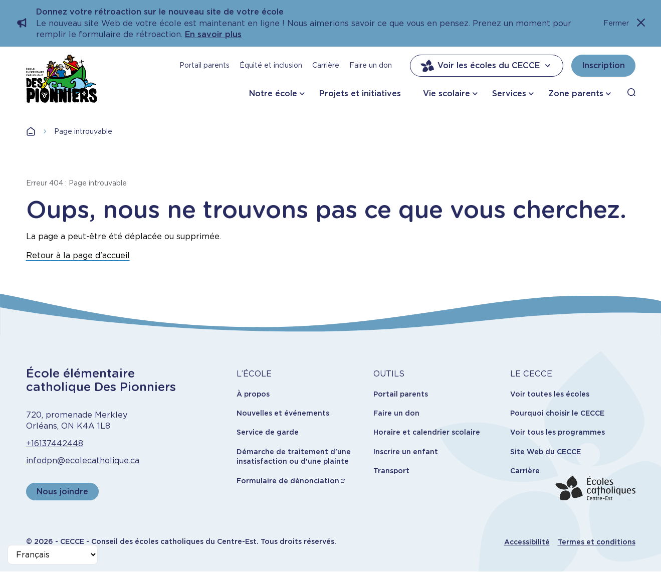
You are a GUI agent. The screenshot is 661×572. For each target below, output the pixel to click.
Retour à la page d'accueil (78, 255)
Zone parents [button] (575, 93)
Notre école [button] (273, 93)
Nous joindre (62, 491)
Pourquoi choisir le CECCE (557, 413)
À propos (253, 394)
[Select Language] (53, 554)
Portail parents (204, 65)
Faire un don (370, 65)
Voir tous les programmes (557, 432)
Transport (391, 471)
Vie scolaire (446, 93)
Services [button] (509, 93)
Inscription (603, 65)
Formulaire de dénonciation (288, 481)
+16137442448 (54, 443)
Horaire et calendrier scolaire (426, 432)
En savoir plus (213, 34)
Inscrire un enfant (405, 452)
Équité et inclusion (271, 65)
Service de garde (268, 432)
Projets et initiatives (360, 93)
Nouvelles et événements (283, 413)
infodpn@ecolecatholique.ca (82, 460)
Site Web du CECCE (545, 452)
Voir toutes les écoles (549, 394)
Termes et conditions (596, 542)
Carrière (325, 65)
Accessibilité (527, 542)
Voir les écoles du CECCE (486, 65)
